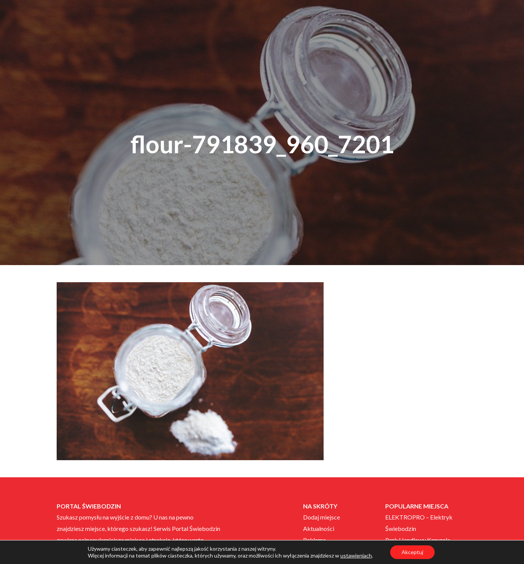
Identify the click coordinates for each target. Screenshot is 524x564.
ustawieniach (356, 555)
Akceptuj (412, 552)
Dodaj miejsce (321, 517)
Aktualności (318, 528)
